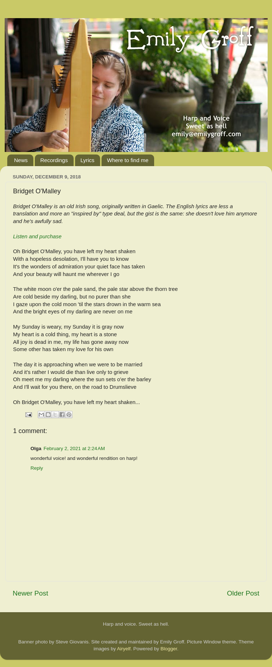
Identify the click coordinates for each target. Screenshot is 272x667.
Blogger (169, 648)
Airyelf (124, 648)
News (21, 160)
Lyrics (88, 160)
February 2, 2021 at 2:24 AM (74, 448)
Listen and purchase (37, 236)
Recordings (54, 160)
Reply (36, 468)
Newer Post (30, 593)
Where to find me (127, 160)
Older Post (243, 593)
